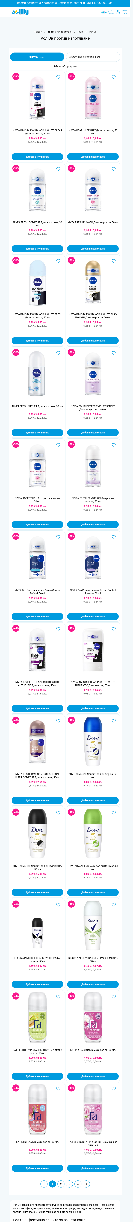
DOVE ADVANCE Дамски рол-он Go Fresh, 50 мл (93, 868)
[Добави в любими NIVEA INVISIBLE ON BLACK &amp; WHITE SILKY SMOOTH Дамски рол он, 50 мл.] (113, 261)
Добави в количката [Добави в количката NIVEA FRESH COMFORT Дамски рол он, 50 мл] (37, 248)
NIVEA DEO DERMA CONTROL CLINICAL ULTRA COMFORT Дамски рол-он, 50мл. (37, 776)
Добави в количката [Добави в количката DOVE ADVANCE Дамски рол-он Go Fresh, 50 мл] (93, 892)
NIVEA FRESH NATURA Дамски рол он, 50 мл (37, 406)
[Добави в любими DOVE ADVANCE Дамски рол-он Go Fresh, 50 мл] (113, 812)
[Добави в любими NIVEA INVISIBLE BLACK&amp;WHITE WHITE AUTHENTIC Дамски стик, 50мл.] (113, 628)
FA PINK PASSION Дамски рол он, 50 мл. (93, 1050)
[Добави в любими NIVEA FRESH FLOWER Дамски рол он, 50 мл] (113, 169)
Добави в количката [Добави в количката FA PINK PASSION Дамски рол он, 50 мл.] (93, 1076)
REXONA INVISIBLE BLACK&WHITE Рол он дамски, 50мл (37, 960)
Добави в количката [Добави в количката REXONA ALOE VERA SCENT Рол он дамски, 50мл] (93, 984)
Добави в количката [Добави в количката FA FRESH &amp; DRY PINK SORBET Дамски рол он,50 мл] (93, 1168)
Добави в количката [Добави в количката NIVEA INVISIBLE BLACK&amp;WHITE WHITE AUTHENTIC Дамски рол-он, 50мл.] (37, 708)
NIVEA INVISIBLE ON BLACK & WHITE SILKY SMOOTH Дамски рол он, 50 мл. (93, 316)
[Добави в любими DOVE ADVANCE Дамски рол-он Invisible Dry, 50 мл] (58, 812)
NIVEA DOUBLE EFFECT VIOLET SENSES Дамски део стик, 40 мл (93, 408)
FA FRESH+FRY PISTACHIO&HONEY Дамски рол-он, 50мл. (37, 1052)
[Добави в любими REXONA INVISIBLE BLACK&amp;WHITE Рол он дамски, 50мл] (58, 904)
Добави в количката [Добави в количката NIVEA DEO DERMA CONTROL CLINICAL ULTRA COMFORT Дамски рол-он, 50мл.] (37, 800)
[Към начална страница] (38, 31)
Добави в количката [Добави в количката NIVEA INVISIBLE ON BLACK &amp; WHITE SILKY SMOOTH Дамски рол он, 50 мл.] (93, 340)
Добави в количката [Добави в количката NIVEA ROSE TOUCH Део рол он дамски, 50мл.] (37, 524)
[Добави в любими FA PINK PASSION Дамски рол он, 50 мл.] (113, 996)
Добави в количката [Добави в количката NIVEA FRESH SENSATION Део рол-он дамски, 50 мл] (93, 524)
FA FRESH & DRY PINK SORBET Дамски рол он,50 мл (93, 1143)
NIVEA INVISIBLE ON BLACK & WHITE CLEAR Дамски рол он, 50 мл (37, 132)
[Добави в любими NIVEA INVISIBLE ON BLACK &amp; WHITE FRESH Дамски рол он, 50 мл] (58, 261)
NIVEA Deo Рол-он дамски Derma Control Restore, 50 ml (93, 592)
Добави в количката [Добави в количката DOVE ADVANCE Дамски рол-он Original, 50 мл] (93, 800)
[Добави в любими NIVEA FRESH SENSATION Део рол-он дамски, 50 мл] (113, 444)
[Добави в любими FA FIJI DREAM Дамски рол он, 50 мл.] (58, 1088)
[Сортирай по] (93, 57)
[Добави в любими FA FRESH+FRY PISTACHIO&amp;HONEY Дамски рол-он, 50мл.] (58, 996)
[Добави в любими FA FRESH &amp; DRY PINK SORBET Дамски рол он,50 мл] (113, 1088)
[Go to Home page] (20, 12)
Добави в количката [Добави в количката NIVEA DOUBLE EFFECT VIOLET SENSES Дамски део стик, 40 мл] (93, 432)
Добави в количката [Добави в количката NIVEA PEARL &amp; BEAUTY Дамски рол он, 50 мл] (93, 156)
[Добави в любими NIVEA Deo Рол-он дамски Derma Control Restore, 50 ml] (113, 536)
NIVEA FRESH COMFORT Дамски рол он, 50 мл (37, 224)
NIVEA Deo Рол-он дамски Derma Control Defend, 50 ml (37, 592)
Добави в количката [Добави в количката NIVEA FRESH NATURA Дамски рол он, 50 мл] (37, 432)
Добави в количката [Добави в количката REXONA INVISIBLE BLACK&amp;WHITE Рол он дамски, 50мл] (37, 984)
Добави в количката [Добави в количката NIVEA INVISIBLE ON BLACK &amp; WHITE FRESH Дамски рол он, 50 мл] (37, 340)
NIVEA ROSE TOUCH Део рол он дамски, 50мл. (37, 500)
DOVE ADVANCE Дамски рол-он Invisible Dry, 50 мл (37, 868)
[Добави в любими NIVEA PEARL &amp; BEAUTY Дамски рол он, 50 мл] (113, 77)
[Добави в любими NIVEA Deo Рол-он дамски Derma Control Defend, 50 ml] (58, 536)
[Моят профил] (118, 12)
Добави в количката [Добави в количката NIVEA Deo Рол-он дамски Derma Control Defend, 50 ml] (37, 616)
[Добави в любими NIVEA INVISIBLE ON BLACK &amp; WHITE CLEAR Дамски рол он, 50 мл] (58, 77)
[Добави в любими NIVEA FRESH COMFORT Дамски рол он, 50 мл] (58, 169)
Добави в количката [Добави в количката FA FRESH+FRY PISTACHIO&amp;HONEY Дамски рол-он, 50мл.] (37, 1076)
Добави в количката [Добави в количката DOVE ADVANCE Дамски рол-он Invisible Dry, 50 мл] (37, 892)
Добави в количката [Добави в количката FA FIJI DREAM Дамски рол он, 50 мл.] (37, 1168)
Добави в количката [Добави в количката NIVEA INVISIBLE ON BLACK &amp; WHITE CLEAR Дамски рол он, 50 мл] (37, 156)
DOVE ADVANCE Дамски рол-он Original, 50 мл (93, 776)
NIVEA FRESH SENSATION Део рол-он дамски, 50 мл (93, 500)
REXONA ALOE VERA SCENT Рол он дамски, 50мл (93, 960)
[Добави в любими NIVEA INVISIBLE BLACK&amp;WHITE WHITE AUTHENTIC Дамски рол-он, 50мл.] (58, 628)
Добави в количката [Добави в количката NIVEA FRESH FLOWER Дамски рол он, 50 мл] (93, 248)
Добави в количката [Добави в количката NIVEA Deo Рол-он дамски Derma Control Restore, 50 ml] (93, 616)
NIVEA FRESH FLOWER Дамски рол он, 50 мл (92, 222)
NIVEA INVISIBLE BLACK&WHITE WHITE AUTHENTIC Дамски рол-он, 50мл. (37, 684)
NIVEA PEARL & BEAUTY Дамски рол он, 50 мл (93, 132)
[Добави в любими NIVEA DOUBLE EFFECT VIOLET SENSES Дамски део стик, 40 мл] (113, 353)
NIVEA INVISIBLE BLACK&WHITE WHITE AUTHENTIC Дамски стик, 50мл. (93, 684)
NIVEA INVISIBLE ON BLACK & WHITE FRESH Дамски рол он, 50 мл (37, 316)
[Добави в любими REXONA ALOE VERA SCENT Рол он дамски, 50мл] (113, 904)
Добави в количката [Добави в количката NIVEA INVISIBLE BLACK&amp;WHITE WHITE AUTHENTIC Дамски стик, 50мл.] (93, 708)
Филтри (37, 57)
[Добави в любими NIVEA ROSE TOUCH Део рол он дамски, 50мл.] (58, 444)
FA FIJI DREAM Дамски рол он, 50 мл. (37, 1141)
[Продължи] (86, 1184)
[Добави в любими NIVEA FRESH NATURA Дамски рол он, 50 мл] (58, 353)
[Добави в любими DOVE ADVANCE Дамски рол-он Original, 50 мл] (113, 720)
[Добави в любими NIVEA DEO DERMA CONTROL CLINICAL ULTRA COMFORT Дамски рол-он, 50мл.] (58, 720)
